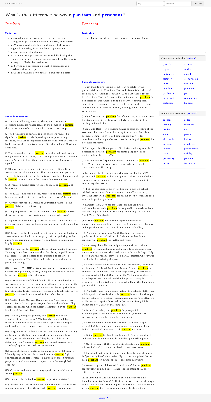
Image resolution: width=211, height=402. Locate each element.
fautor (166, 83)
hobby (187, 139)
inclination (190, 163)
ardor (187, 120)
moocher (189, 74)
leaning (167, 125)
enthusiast (168, 98)
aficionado (168, 139)
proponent (189, 88)
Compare (198, 3)
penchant (112, 15)
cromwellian (191, 79)
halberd (188, 103)
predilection (191, 148)
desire (166, 163)
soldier (188, 69)
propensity (168, 158)
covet (166, 153)
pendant (188, 158)
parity (187, 93)
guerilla (167, 64)
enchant (167, 120)
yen (186, 129)
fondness (189, 125)
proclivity (189, 144)
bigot (166, 69)
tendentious (190, 98)
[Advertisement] (41, 95)
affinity (188, 153)
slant (165, 134)
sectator (167, 79)
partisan (82, 15)
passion (188, 134)
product (167, 129)
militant (188, 83)
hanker (166, 148)
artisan (188, 64)
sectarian (168, 103)
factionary (168, 74)
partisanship (169, 93)
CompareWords (13, 3)
